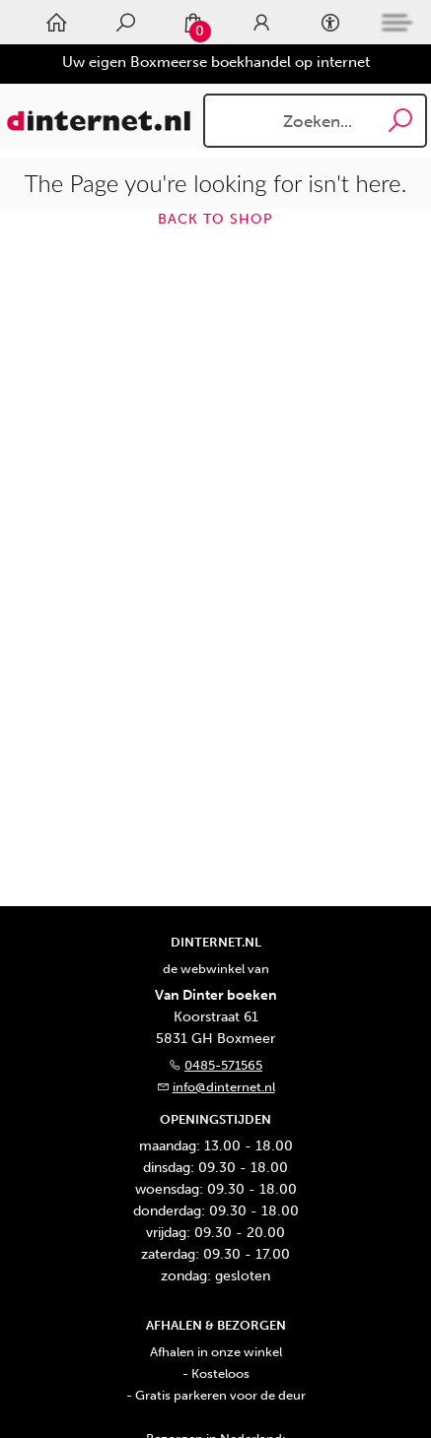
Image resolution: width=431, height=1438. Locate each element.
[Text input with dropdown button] (320, 121)
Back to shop (215, 219)
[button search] (401, 121)
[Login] (261, 22)
